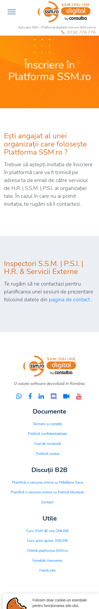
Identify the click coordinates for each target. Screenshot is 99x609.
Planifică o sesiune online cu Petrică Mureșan (47, 492)
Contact (47, 502)
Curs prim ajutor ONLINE (47, 540)
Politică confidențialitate (47, 433)
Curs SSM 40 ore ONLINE (47, 530)
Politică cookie (47, 453)
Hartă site (47, 570)
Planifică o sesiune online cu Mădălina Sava (47, 482)
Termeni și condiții (47, 423)
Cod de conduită (47, 443)
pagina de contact (69, 299)
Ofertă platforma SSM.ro (47, 550)
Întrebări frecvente (47, 560)
